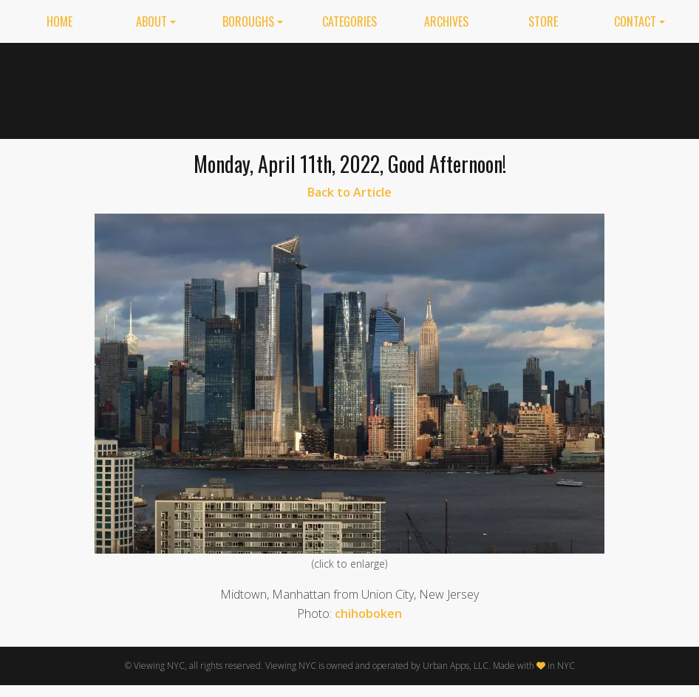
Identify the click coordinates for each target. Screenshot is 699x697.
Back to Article (349, 192)
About (151, 21)
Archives (446, 21)
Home (59, 21)
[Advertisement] (482, 88)
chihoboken (368, 613)
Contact (635, 21)
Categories (349, 21)
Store (543, 21)
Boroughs (248, 21)
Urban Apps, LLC (455, 665)
